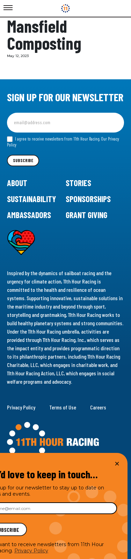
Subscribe (23, 160)
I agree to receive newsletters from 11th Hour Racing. (63, 142)
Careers (98, 407)
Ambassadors (29, 215)
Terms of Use (62, 407)
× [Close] (117, 463)
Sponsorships (88, 199)
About (17, 183)
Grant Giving (86, 215)
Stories (78, 183)
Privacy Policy (21, 407)
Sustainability (31, 199)
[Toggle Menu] (8, 8)
